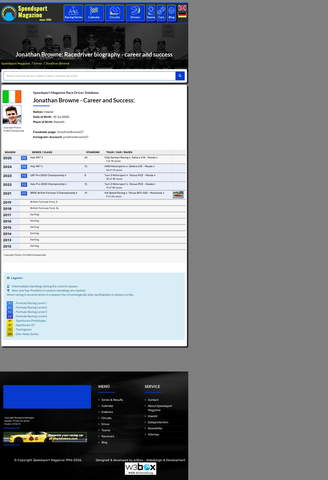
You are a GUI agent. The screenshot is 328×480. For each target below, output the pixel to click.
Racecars (107, 436)
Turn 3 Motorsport (116, 175)
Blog (171, 17)
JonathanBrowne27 (70, 132)
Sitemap (153, 434)
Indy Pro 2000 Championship (48, 184)
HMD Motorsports (116, 166)
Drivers (135, 17)
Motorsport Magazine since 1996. (27, 399)
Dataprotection (158, 422)
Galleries (107, 412)
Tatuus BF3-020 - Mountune (146, 192)
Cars (161, 17)
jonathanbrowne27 (75, 137)
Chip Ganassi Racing (118, 157)
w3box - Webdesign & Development (159, 460)
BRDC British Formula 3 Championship (53, 192)
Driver (38, 63)
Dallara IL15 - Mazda (145, 157)
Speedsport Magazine (15, 63)
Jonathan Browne (57, 63)
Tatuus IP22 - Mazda (142, 175)
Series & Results (112, 400)
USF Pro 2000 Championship (48, 175)
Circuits (115, 17)
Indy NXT (36, 157)
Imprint (152, 416)
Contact (153, 400)
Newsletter (155, 428)
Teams (151, 17)
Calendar (94, 17)
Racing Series (73, 17)
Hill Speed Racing (116, 192)
